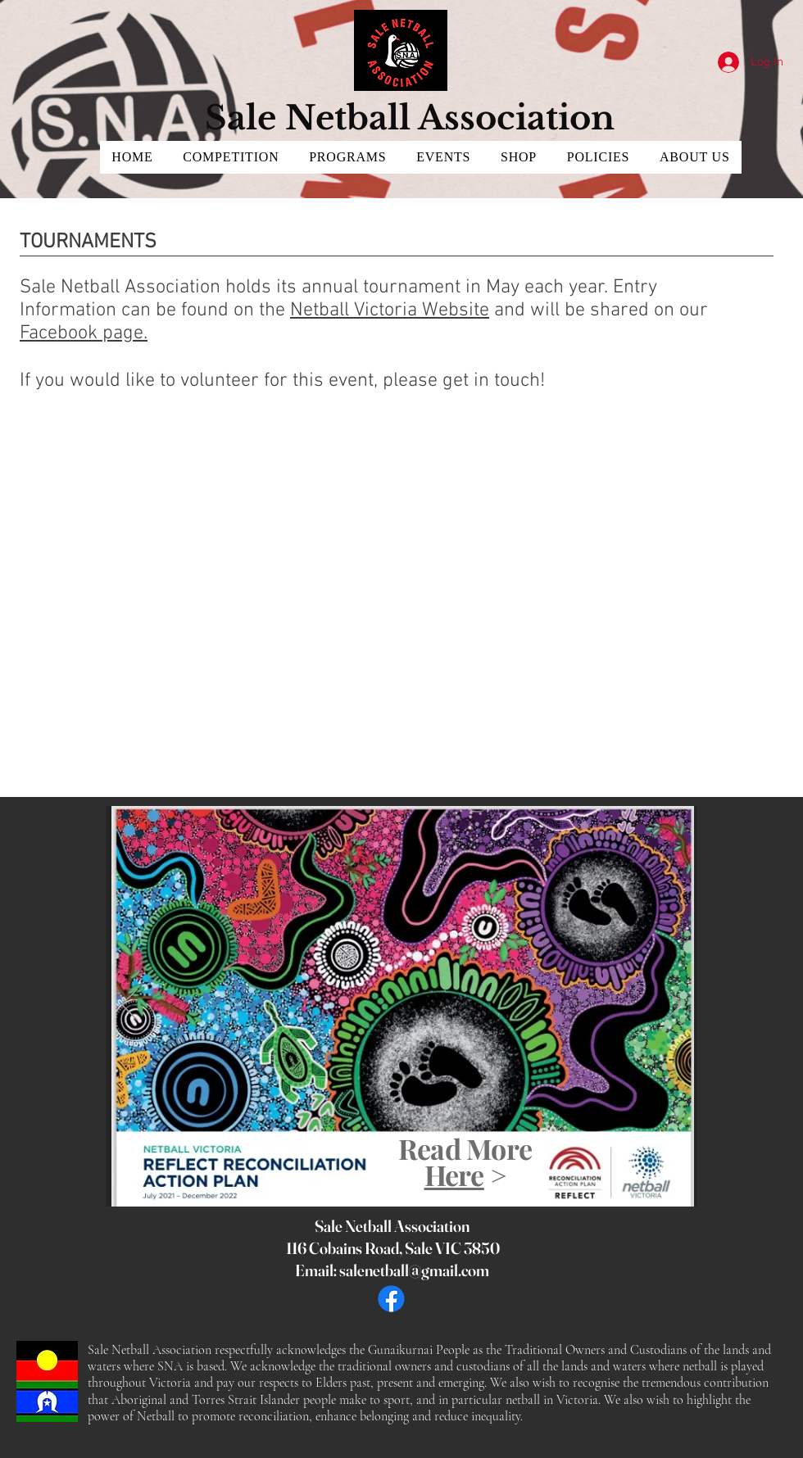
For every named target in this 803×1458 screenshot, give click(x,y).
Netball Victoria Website (389, 310)
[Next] (673, 1006)
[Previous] (129, 1006)
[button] (231, 157)
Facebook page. (83, 333)
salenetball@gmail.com (414, 1270)
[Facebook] (391, 1298)
